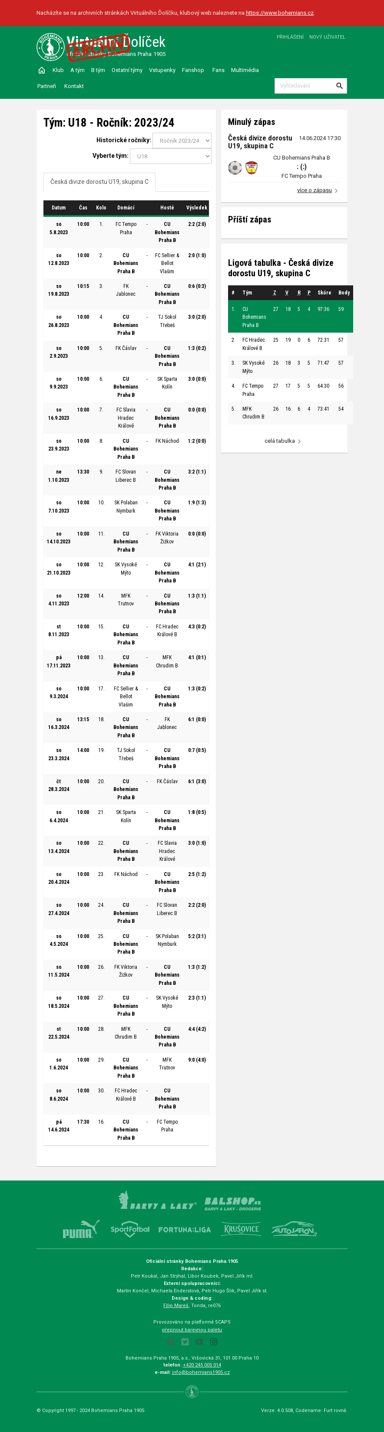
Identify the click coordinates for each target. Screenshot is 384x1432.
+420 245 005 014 (202, 1365)
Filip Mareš (176, 1305)
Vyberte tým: (111, 155)
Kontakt (74, 86)
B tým (98, 70)
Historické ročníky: (123, 140)
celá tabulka (280, 441)
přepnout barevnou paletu (192, 1330)
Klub (58, 70)
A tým (77, 70)
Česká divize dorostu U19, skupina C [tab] (99, 181)
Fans (218, 70)
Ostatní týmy (127, 70)
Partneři (46, 86)
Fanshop (193, 70)
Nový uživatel (327, 37)
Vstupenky (162, 70)
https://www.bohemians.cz (280, 13)
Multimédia (245, 70)
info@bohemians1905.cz (201, 1372)
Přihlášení (290, 37)
